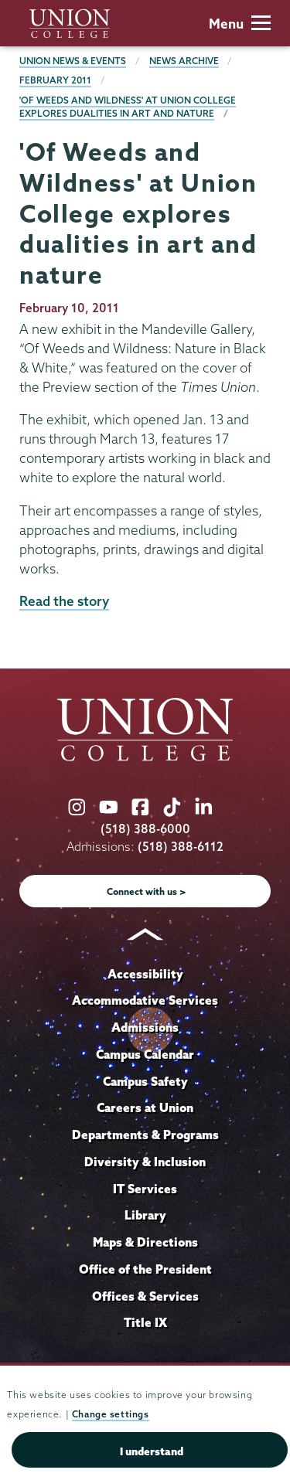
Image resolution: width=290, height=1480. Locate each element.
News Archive (184, 60)
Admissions (145, 1027)
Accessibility (145, 974)
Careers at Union (145, 1107)
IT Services (145, 1188)
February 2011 (55, 80)
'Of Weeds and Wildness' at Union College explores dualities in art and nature (127, 107)
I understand (151, 1451)
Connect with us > (146, 891)
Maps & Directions (145, 1242)
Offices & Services (145, 1296)
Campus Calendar (145, 1054)
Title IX (145, 1322)
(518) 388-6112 (180, 846)
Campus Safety (145, 1081)
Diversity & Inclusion (145, 1161)
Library (145, 1215)
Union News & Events (72, 60)
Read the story (64, 601)
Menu (240, 23)
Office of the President (145, 1269)
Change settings (110, 1414)
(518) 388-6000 (145, 829)
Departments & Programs (145, 1134)
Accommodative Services (145, 1000)
